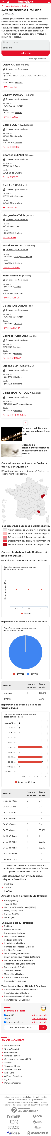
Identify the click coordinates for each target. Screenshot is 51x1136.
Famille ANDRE (10, 207)
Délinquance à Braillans (15, 936)
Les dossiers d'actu (13, 1022)
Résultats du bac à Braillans (16, 993)
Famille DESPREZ (11, 147)
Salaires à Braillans (12, 929)
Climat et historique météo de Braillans (22, 957)
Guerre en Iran (11, 1052)
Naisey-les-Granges (23, 256)
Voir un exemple (39, 1015)
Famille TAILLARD (11, 328)
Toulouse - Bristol (12, 1066)
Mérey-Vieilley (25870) (14, 911)
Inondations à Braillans (14, 943)
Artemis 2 (8, 1062)
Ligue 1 (7, 1079)
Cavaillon (19, 136)
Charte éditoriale (33, 1097)
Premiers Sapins (24, 404)
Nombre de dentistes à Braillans (19, 947)
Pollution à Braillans (13, 940)
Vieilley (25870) (11, 900)
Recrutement (38, 1100)
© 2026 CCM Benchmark (38, 1105)
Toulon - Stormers (12, 1069)
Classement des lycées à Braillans (19, 964)
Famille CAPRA (10, 87)
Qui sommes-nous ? (11, 1097)
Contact (11, 1100)
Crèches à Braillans (12, 970)
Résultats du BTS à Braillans (17, 1000)
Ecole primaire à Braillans (15, 967)
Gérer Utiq (43, 1102)
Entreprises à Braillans (14, 933)
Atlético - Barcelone (13, 1076)
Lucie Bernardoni (12, 1045)
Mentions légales (9, 1105)
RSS (30, 1100)
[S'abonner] (25, 1027)
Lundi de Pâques (12, 1056)
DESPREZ (8, 884)
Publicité (44, 1097)
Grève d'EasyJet (11, 1049)
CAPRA (7, 887)
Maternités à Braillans (14, 974)
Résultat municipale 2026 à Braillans (21, 989)
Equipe (23, 1097)
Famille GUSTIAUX (11, 267)
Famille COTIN (9, 237)
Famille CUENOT (10, 177)
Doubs (24, 6)
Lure (17, 226)
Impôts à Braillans (12, 950)
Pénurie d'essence (13, 1083)
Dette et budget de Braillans (17, 953)
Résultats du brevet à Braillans (18, 996)
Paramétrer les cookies (29, 1102)
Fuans (17, 166)
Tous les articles (21, 1100)
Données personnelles (12, 1102)
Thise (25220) (10, 904)
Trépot (17, 286)
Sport (7, 1018)
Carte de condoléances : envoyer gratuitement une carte (36, 431)
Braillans (19, 82)
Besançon (18, 106)
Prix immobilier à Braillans (16, 977)
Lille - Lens (9, 1073)
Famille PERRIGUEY (12, 358)
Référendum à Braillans (15, 981)
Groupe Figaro (22, 1105)
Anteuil (17, 347)
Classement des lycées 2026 (17, 1059)
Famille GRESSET (11, 298)
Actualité (9, 1015)
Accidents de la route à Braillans (18, 960)
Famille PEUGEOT (11, 117)
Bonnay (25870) (11, 914)
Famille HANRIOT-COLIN (14, 415)
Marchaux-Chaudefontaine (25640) (20, 907)
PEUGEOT (9, 891)
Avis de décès (12, 6)
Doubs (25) (9, 917)
